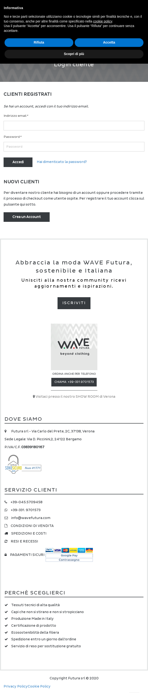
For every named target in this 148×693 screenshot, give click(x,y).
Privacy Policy (16, 686)
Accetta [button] (109, 42)
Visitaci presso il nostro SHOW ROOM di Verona (75, 397)
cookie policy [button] (102, 21)
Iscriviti (74, 303)
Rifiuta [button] (39, 42)
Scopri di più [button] (74, 54)
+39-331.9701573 (81, 382)
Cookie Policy (39, 686)
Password (12, 137)
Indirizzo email (16, 116)
